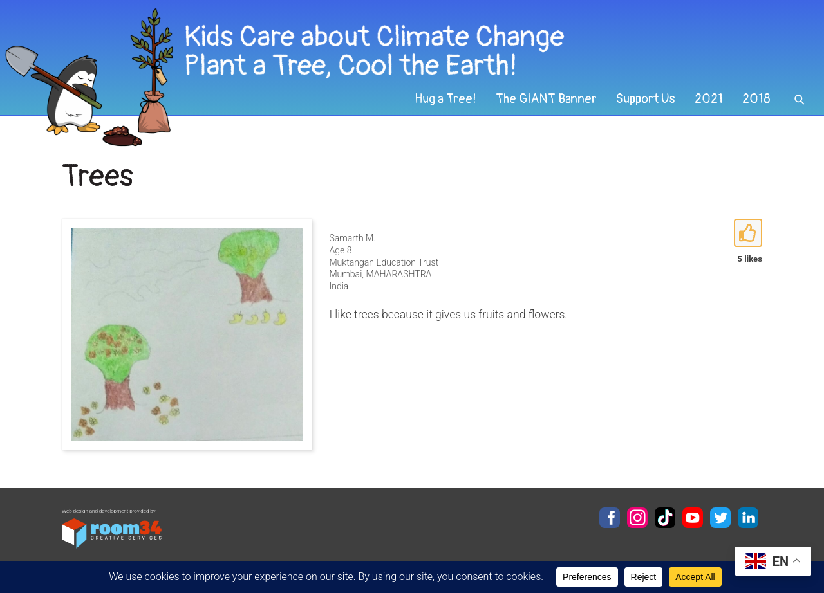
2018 (756, 99)
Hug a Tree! (445, 99)
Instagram (637, 517)
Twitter (720, 517)
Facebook (609, 517)
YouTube (692, 517)
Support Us (645, 99)
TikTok (665, 517)
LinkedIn (748, 517)
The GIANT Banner (546, 99)
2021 (709, 99)
